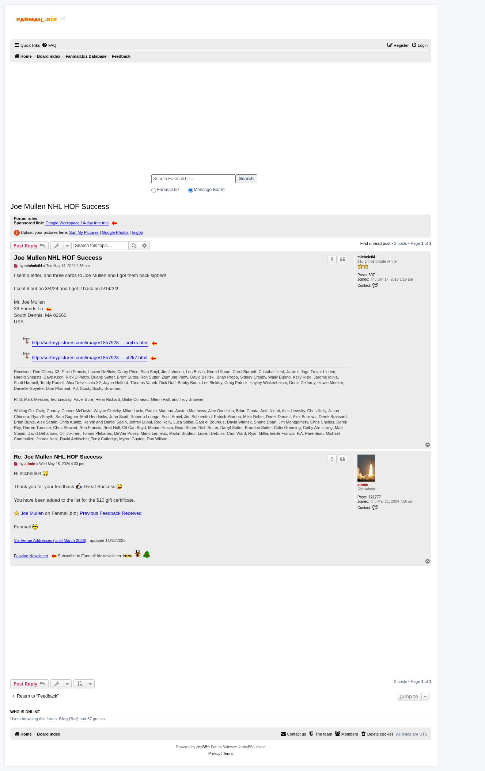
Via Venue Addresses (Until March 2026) (50, 540)
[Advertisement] (220, 115)
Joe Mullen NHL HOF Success (59, 206)
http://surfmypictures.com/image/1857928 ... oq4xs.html (90, 342)
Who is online (25, 712)
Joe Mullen (32, 513)
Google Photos (115, 232)
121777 (375, 497)
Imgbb (137, 232)
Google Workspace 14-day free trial (77, 223)
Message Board (209, 189)
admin (362, 485)
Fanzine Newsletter (31, 556)
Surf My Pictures (84, 232)
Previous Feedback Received (110, 513)
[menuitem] (49, 45)
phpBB (201, 747)
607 (372, 275)
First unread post (375, 243)
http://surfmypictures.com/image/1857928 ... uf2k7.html (89, 357)
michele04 (366, 257)
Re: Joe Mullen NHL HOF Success (58, 456)
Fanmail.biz (168, 189)
